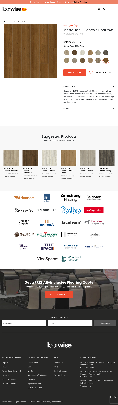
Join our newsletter (59, 317)
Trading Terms (60, 375)
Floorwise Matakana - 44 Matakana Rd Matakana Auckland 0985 (96, 372)
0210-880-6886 (87, 367)
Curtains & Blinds (9, 383)
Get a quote (74, 72)
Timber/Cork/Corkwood (11, 371)
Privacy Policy (35, 402)
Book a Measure (60, 371)
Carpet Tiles (33, 363)
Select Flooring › (81, 2)
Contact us (58, 363)
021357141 (85, 386)
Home (6, 22)
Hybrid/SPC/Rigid (9, 379)
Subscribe (101, 323)
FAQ (56, 367)
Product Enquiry (104, 72)
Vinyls (4, 367)
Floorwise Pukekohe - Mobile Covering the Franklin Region (97, 363)
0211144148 (86, 377)
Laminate (5, 375)
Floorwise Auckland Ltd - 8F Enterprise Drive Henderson (96, 382)
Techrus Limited (56, 402)
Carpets (5, 363)
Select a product (59, 294)
